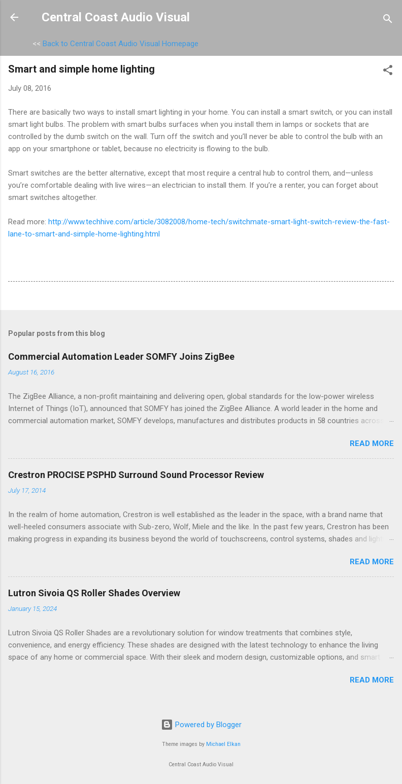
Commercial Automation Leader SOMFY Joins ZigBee (121, 356)
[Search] (388, 20)
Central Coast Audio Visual (116, 17)
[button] (388, 72)
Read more (372, 443)
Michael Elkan (223, 744)
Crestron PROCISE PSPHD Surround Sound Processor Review (136, 474)
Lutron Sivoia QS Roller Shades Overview (94, 593)
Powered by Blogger (201, 724)
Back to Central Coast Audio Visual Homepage (120, 43)
